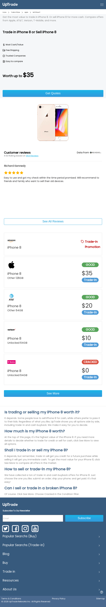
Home (4, 12)
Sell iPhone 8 (36, 12)
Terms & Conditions (11, 598)
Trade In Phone (15, 12)
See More (53, 393)
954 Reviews (32, 155)
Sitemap (100, 598)
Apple (26, 12)
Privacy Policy (58, 598)
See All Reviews (52, 221)
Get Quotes (53, 93)
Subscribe (84, 518)
